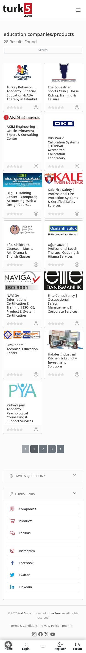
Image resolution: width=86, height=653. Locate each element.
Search (43, 50)
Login (25, 646)
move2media (56, 613)
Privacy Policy (50, 626)
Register (60, 646)
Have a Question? (43, 475)
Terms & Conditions (24, 626)
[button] (8, 644)
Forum (77, 646)
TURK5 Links (43, 494)
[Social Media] (34, 634)
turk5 (22, 613)
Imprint (67, 626)
